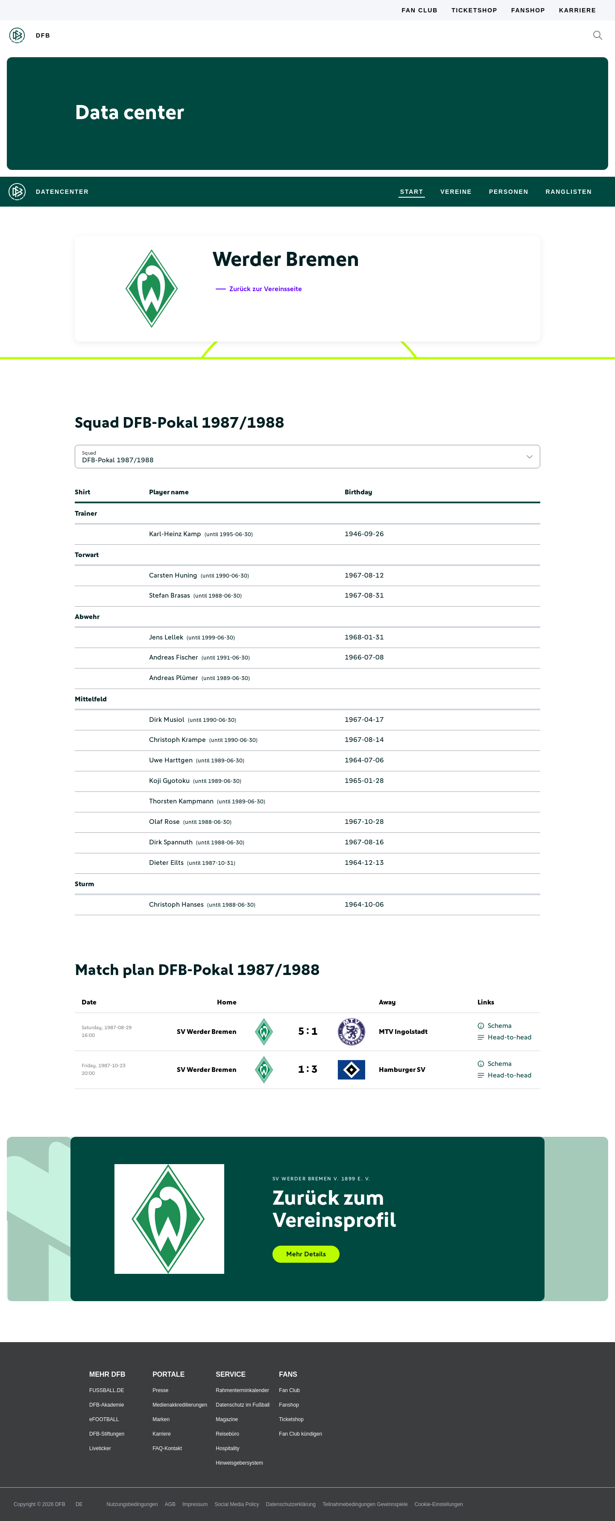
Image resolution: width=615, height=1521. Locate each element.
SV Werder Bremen (207, 1031)
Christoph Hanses (176, 904)
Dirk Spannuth (171, 842)
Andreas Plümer (173, 677)
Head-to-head (504, 1037)
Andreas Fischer (173, 657)
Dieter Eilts (166, 862)
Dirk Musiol (166, 719)
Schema (494, 1026)
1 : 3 (307, 1070)
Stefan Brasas (169, 595)
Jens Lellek (166, 637)
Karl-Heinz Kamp (175, 534)
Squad (89, 452)
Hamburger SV (402, 1069)
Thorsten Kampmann (181, 801)
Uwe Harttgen (171, 760)
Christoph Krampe (177, 739)
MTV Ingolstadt (403, 1031)
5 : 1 (307, 1032)
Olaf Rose (164, 821)
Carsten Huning (173, 575)
